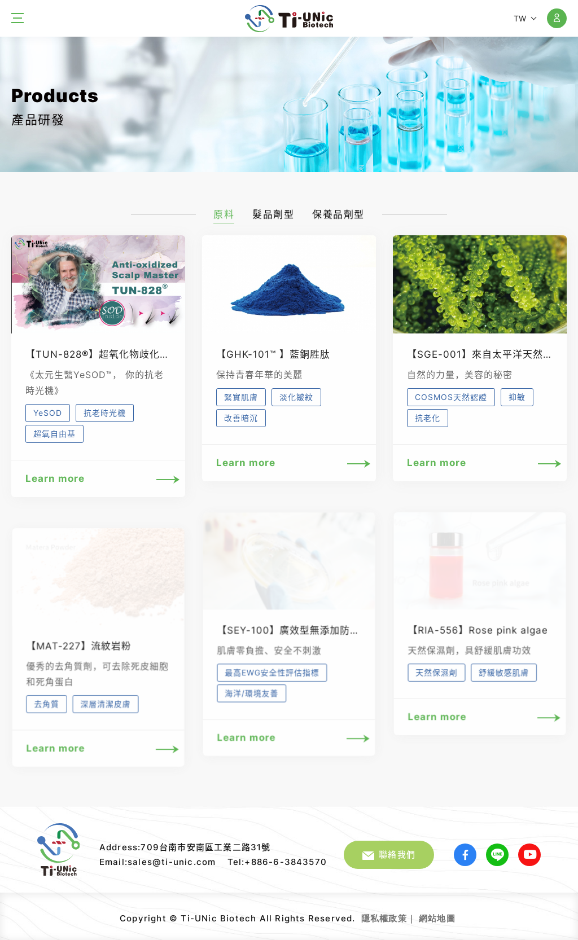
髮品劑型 (273, 219)
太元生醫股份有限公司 (289, 18)
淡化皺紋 (296, 397)
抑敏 (517, 397)
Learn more (98, 479)
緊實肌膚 (241, 397)
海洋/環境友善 (251, 699)
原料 (223, 219)
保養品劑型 (338, 219)
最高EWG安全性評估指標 (272, 679)
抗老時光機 (105, 413)
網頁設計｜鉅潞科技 (457, 914)
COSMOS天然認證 (451, 397)
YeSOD (47, 413)
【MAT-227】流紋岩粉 (78, 652)
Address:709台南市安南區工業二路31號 (185, 847)
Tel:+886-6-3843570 (277, 861)
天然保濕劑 (437, 678)
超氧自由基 (54, 433)
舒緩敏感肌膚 (503, 678)
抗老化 (427, 418)
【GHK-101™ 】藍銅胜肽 (273, 354)
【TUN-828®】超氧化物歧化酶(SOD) (112, 354)
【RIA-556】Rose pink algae (477, 637)
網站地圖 (437, 918)
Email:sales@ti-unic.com (157, 861)
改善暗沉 (241, 418)
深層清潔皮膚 (105, 710)
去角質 (46, 710)
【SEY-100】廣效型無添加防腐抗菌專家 (308, 637)
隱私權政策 (384, 918)
